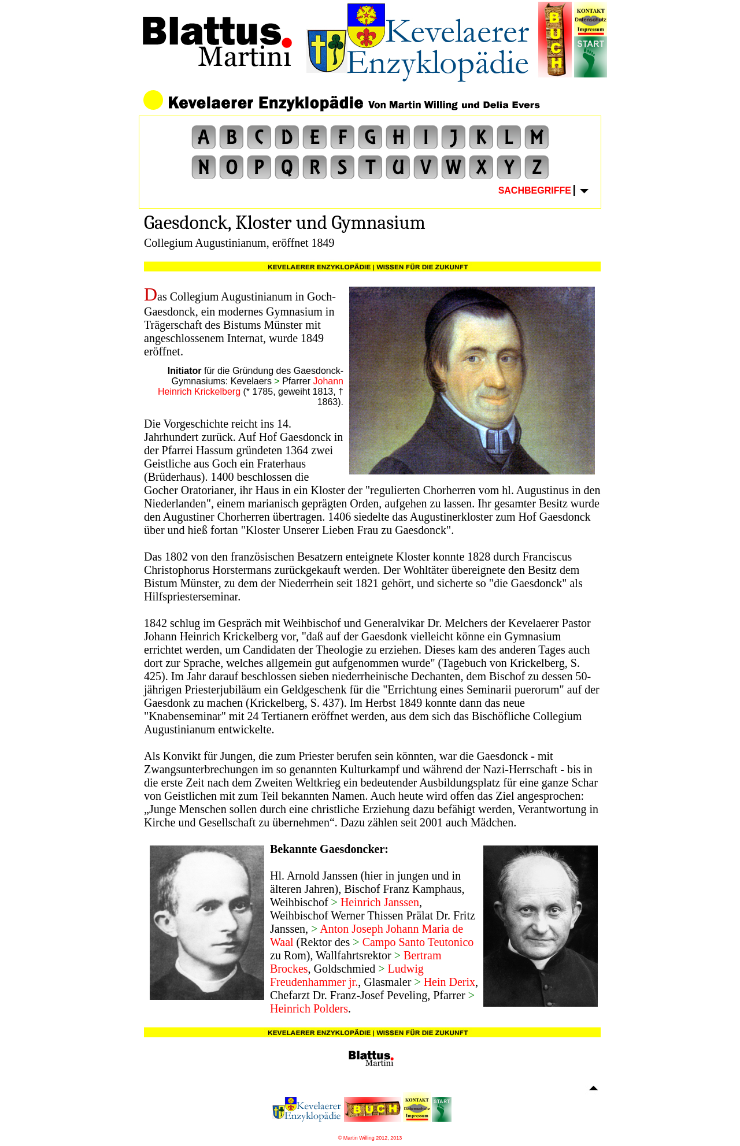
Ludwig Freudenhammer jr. (347, 975)
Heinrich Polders (309, 1008)
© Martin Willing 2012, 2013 (370, 1138)
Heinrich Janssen (378, 902)
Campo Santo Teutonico (418, 942)
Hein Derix (448, 982)
